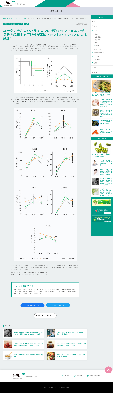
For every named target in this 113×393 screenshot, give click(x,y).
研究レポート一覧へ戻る (45, 315)
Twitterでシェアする (58, 305)
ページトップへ (108, 369)
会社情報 (79, 376)
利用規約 (66, 376)
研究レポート (96, 26)
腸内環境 (97, 40)
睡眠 (96, 42)
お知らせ (94, 72)
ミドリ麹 (96, 56)
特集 (93, 21)
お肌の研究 (96, 59)
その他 (97, 45)
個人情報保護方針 (95, 376)
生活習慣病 (98, 37)
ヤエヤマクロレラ (98, 53)
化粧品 (95, 63)
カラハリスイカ (98, 49)
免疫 (96, 34)
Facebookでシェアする (32, 305)
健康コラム (95, 67)
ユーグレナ (96, 31)
